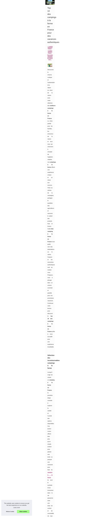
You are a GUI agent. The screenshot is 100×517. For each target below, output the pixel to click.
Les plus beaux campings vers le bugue (47, 496)
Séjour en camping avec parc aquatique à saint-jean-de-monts (53, 485)
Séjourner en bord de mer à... (11, 128)
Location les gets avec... (10, 113)
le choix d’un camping (48, 347)
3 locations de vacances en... (11, 63)
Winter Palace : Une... (9, 121)
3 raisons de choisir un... (10, 135)
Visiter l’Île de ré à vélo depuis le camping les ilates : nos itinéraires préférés (56, 504)
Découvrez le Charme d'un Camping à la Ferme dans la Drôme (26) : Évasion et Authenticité (83, 476)
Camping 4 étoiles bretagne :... (12, 102)
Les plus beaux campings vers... (12, 88)
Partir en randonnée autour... (11, 85)
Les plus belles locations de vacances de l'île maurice (50, 499)
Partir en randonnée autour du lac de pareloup (48, 493)
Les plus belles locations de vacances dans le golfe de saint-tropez (54, 502)
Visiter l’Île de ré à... (9, 99)
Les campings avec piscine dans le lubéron (48, 490)
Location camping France (48, 65)
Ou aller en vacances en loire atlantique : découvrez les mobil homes (54, 510)
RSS (35, 515)
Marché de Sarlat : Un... (10, 142)
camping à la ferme (46, 150)
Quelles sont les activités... (11, 56)
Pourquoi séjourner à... (10, 139)
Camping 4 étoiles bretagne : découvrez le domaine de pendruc (53, 507)
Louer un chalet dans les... (11, 78)
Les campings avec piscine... (11, 81)
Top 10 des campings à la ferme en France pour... (69, 65)
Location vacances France (34, 65)
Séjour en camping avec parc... (12, 74)
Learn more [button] (16, 507)
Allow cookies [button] (23, 511)
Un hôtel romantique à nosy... (11, 132)
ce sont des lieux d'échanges (77, 247)
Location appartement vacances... (12, 110)
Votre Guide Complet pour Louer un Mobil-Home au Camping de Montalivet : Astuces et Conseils (40, 476)
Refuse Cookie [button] (10, 511)
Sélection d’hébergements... (11, 59)
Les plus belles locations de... (11, 92)
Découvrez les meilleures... (11, 117)
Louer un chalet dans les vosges (45, 488)
